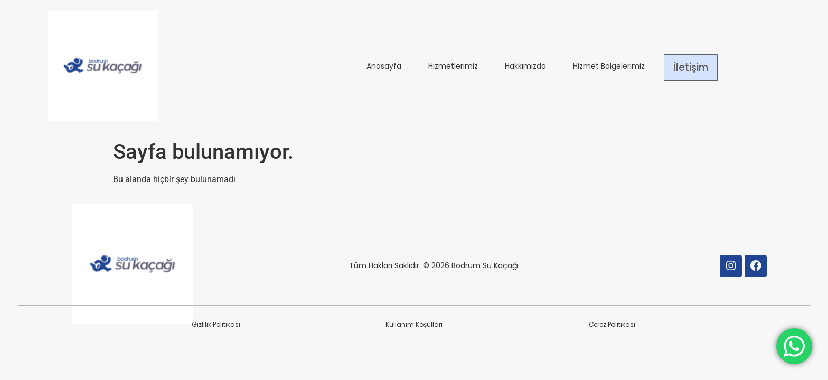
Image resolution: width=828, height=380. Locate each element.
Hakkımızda (525, 67)
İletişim (691, 67)
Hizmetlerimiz (453, 67)
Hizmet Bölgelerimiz (609, 67)
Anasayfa (383, 67)
